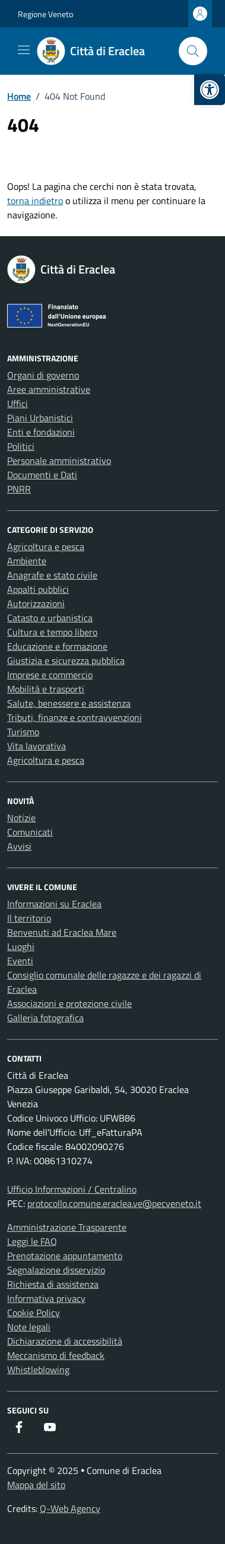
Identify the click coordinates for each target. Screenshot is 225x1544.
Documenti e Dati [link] (42, 475)
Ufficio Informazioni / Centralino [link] (72, 1189)
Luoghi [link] (20, 946)
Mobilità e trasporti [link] (45, 689)
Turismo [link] (23, 732)
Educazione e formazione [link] (57, 646)
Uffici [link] (17, 403)
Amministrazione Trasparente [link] (66, 1227)
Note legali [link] (28, 1327)
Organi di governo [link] (43, 375)
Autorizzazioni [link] (36, 603)
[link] (209, 89)
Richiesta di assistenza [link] (53, 1284)
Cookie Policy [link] (33, 1312)
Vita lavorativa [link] (36, 746)
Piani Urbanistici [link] (40, 418)
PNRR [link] (19, 489)
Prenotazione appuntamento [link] (64, 1255)
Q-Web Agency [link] (70, 1508)
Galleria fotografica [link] (45, 1018)
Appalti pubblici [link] (38, 589)
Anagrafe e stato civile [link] (52, 575)
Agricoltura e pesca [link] (45, 546)
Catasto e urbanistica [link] (50, 618)
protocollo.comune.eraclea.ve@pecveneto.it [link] (114, 1203)
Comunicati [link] (30, 832)
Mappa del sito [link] (36, 1485)
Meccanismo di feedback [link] (55, 1355)
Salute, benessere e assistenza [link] (69, 703)
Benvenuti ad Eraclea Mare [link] (61, 932)
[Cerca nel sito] (193, 51)
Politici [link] (20, 446)
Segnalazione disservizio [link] (56, 1270)
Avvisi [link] (19, 846)
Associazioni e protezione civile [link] (69, 1003)
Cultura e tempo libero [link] (52, 632)
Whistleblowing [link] (38, 1369)
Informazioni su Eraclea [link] (54, 904)
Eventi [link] (20, 961)
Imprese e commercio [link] (50, 675)
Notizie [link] (21, 818)
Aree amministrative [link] (48, 389)
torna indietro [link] (35, 200)
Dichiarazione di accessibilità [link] (64, 1341)
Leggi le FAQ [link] (32, 1241)
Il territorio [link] (29, 918)
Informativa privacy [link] (46, 1298)
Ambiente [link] (26, 561)
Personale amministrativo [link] (59, 460)
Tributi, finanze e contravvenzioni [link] (74, 717)
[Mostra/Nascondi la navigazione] (24, 50)
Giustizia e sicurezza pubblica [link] (66, 660)
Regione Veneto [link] (45, 14)
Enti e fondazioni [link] (41, 432)
